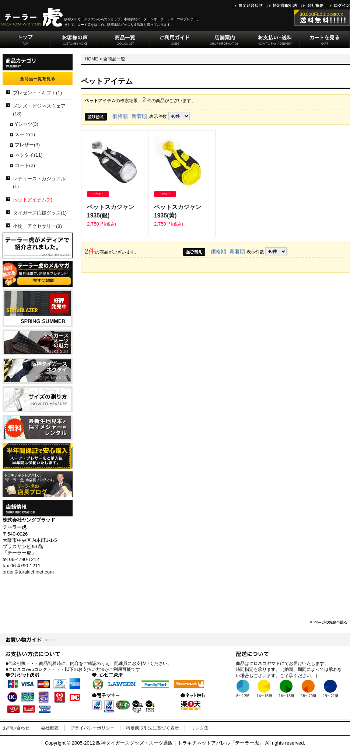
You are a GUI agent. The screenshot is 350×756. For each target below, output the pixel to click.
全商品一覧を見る (38, 78)
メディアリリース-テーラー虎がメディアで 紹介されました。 (38, 245)
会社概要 (50, 728)
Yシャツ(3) (26, 124)
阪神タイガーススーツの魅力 (38, 342)
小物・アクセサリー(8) (37, 226)
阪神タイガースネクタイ (38, 371)
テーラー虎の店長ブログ (38, 484)
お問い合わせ (16, 728)
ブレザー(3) (27, 144)
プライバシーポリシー (92, 728)
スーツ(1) (25, 134)
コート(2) (25, 165)
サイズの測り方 (38, 399)
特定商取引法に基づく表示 (152, 728)
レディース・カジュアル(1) (39, 182)
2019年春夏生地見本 (38, 308)
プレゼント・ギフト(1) (37, 92)
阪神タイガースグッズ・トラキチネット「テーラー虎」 (32, 17)
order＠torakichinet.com (28, 572)
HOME (91, 59)
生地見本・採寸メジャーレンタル (38, 427)
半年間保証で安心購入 (38, 456)
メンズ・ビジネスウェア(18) (39, 109)
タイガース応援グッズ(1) (40, 213)
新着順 (139, 116)
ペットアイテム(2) (32, 199)
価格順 (120, 116)
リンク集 (200, 728)
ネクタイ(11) (28, 155)
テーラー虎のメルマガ (38, 274)
